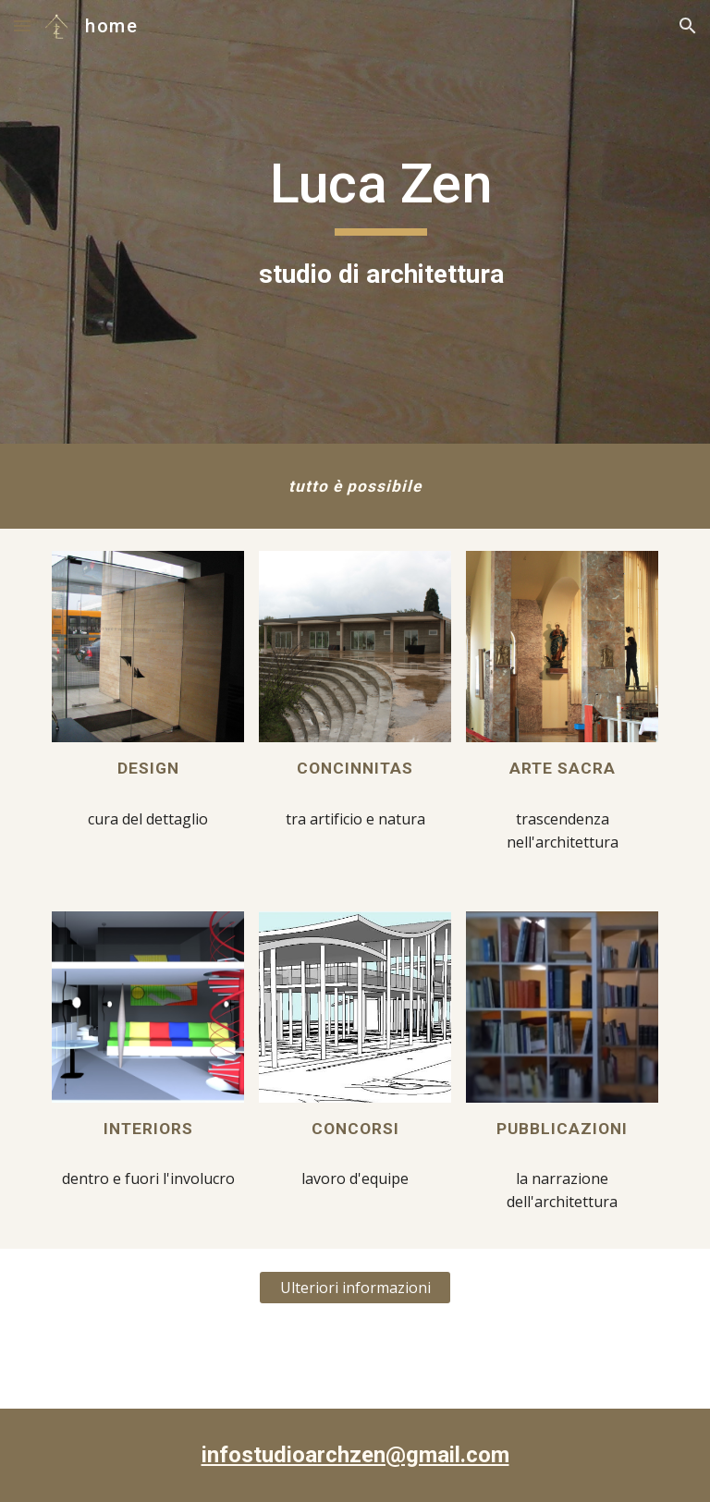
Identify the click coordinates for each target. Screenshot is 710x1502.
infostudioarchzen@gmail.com (355, 1455)
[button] (22, 25)
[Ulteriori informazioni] (354, 1288)
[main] (380, 221)
